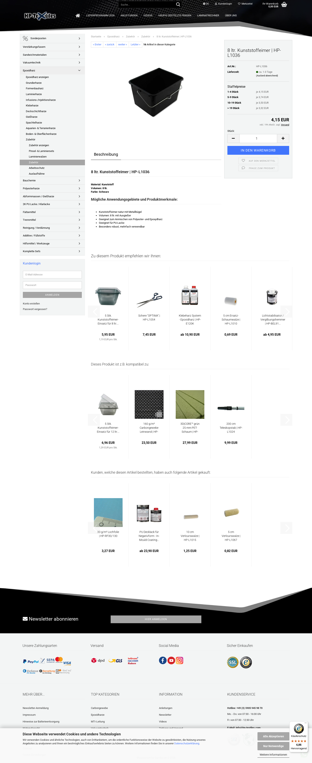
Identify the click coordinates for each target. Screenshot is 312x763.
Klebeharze (32, 105)
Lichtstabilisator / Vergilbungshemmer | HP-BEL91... (272, 319)
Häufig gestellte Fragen (174, 15)
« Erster (97, 44)
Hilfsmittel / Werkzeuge (36, 243)
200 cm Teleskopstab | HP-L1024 (231, 427)
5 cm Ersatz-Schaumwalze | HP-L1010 (231, 319)
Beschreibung (106, 154)
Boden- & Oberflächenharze (41, 133)
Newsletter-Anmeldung (36, 708)
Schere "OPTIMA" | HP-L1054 (149, 317)
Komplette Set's (31, 251)
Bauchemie (29, 180)
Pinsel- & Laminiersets (41, 151)
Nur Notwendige (273, 746)
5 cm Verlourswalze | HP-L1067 (231, 535)
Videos (147, 15)
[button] (206, 4)
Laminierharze (34, 94)
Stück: (231, 130)
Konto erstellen (31, 303)
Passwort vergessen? (35, 309)
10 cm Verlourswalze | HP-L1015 (190, 535)
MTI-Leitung (98, 721)
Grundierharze (34, 82)
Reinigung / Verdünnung (36, 227)
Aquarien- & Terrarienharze (41, 128)
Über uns (231, 15)
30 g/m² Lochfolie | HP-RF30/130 (108, 534)
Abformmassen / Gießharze (38, 196)
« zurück (109, 44)
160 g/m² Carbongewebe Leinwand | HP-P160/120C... (149, 428)
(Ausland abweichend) (267, 75)
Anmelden (52, 295)
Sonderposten (34, 38)
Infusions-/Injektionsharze (41, 99)
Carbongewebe (99, 708)
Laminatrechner (208, 15)
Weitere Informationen (273, 754)
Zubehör (30, 139)
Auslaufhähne (37, 173)
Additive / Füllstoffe (34, 235)
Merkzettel (245, 3)
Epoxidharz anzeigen (37, 77)
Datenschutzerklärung (186, 743)
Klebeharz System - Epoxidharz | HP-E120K (190, 319)
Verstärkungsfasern (34, 46)
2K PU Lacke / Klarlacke (36, 204)
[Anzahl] (258, 138)
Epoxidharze (97, 714)
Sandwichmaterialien (35, 54)
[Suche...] (178, 4)
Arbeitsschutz (36, 167)
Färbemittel (29, 212)
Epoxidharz (29, 70)
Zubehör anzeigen (39, 145)
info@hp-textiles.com (248, 727)
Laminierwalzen (38, 156)
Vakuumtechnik (32, 62)
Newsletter (165, 714)
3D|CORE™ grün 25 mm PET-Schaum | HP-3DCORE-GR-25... (190, 428)
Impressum (29, 714)
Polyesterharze (31, 188)
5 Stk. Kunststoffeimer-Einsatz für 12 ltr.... (108, 427)
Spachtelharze (34, 122)
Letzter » (135, 44)
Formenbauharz (34, 88)
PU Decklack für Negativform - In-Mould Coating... (149, 535)
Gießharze (31, 116)
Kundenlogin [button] (223, 3)
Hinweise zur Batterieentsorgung (41, 721)
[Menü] (305, 723)
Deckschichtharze (36, 111)
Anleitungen (129, 15)
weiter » (122, 44)
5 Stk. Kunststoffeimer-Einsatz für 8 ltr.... (108, 319)
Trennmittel (29, 219)
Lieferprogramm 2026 (100, 15)
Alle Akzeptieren (273, 736)
